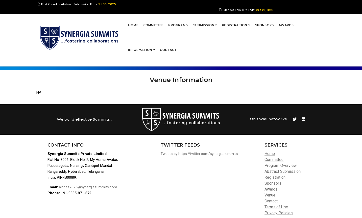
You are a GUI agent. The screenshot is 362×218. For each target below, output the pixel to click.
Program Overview (281, 134)
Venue (270, 163)
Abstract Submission (283, 140)
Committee (128, 21)
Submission (180, 21)
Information (287, 21)
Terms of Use (276, 175)
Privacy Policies (279, 181)
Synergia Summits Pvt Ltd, (71, 209)
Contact (313, 21)
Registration (211, 21)
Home (108, 21)
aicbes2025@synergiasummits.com (88, 155)
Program (154, 21)
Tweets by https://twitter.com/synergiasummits (199, 122)
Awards (261, 21)
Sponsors (239, 21)
